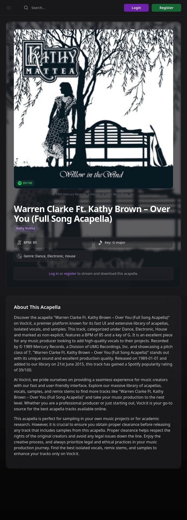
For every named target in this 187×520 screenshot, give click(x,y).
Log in (54, 273)
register (70, 273)
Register (166, 7)
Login (136, 7)
